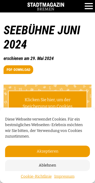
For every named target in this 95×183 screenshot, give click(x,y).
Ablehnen (47, 165)
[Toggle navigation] (88, 6)
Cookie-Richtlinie (36, 176)
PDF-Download (18, 70)
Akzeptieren (48, 151)
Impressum (64, 176)
